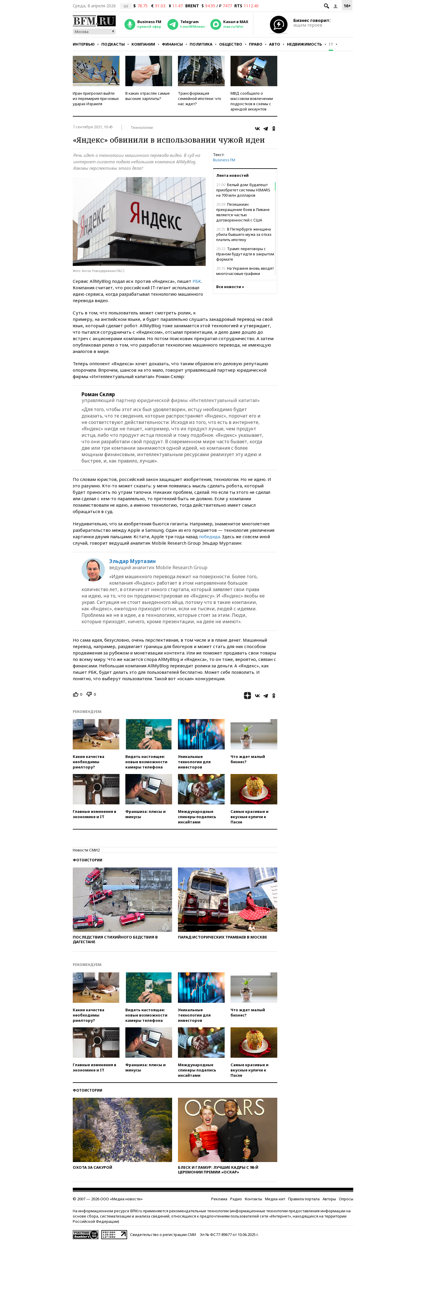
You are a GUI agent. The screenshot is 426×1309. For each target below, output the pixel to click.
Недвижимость (304, 44)
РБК (197, 281)
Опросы (346, 1198)
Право (255, 44)
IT (331, 44)
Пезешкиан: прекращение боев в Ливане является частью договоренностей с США (243, 212)
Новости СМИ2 (86, 850)
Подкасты (113, 44)
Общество (230, 44)
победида (209, 536)
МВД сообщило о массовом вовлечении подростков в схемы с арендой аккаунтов (252, 101)
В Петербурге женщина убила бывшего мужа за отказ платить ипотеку (243, 234)
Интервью (84, 44)
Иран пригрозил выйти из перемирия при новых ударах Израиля (96, 98)
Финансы (172, 44)
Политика (201, 44)
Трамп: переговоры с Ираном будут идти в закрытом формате (245, 254)
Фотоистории (87, 860)
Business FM (224, 159)
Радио (236, 1198)
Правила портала (304, 1198)
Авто (274, 44)
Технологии (142, 127)
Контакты (253, 1198)
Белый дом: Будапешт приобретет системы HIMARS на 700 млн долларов (243, 190)
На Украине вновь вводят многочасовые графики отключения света (245, 273)
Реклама (219, 1198)
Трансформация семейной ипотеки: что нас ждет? (199, 98)
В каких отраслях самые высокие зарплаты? (147, 96)
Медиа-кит (275, 1198)
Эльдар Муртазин (132, 561)
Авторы (329, 1198)
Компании (143, 44)
